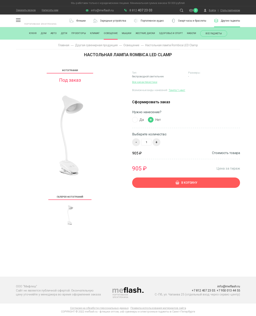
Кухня (33, 33)
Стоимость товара (226, 153)
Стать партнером (230, 10)
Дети (64, 33)
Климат (95, 33)
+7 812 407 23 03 (203, 290)
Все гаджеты (214, 33)
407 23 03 (140, 10)
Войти (212, 10)
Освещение (111, 33)
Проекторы (78, 33)
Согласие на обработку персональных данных (99, 308)
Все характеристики (144, 82)
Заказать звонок (26, 10)
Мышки (126, 33)
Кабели (191, 33)
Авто (54, 33)
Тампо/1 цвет (177, 90)
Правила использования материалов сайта (158, 308)
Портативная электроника (40, 24)
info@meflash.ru (102, 10)
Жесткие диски (145, 33)
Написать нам (50, 10)
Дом (43, 33)
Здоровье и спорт (171, 33)
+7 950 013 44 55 (228, 290)
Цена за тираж (228, 168)
